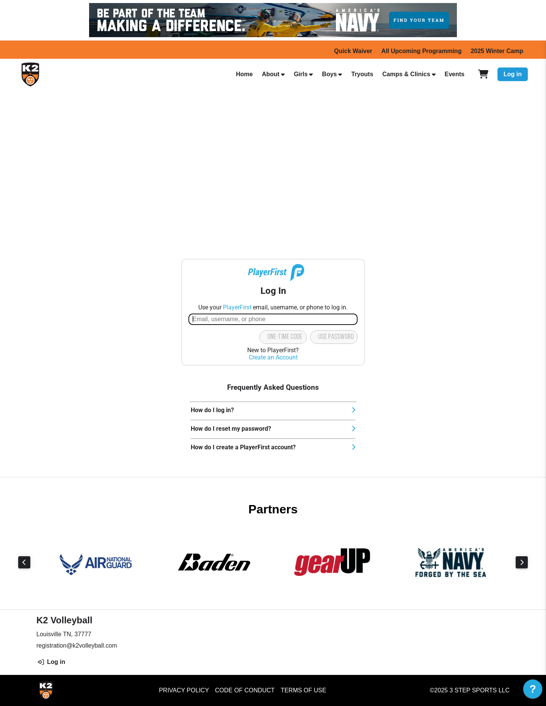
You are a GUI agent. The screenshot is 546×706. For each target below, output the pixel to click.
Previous (24, 562)
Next (522, 562)
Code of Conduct (245, 690)
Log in (513, 74)
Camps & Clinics (406, 74)
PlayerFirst (237, 307)
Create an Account (273, 357)
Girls (301, 74)
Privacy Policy (184, 690)
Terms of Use (303, 690)
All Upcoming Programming (421, 51)
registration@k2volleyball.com (76, 645)
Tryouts (362, 74)
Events (454, 74)
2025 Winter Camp (497, 51)
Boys (329, 74)
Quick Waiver (353, 51)
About (270, 74)
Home (244, 74)
